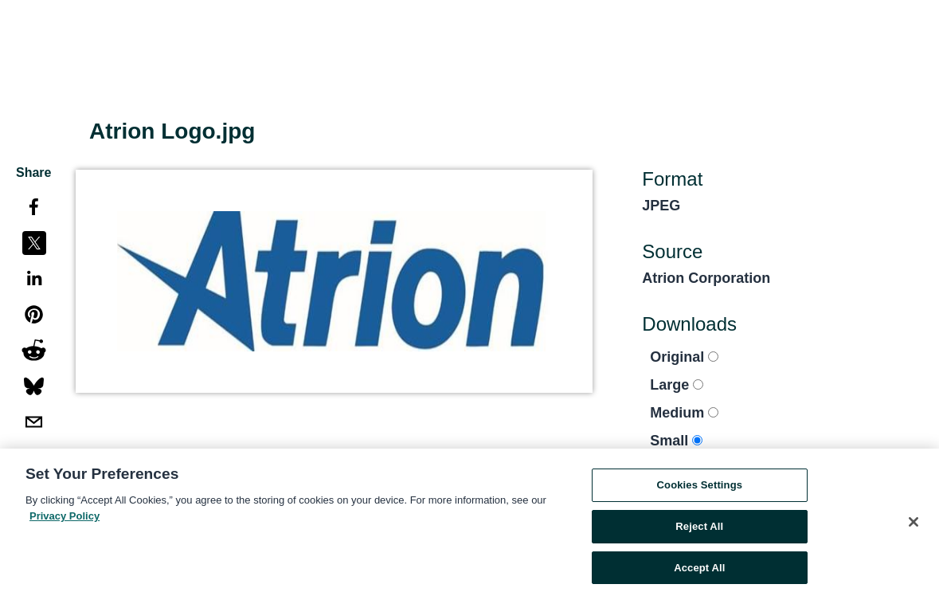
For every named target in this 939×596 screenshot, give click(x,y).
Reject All (699, 529)
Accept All (699, 570)
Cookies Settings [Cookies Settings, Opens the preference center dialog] (700, 487)
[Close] (913, 525)
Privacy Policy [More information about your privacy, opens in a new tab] (64, 518)
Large (676, 385)
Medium (684, 413)
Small (676, 441)
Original (684, 357)
